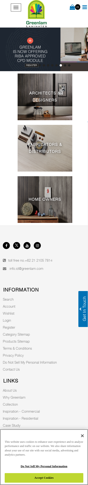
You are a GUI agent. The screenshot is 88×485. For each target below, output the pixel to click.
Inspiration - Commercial (21, 411)
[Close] (82, 436)
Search (8, 299)
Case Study (11, 425)
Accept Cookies (44, 477)
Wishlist (8, 313)
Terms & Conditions (17, 348)
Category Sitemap (16, 334)
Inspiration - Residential (20, 418)
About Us (10, 390)
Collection (10, 404)
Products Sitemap (16, 341)
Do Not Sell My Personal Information (30, 362)
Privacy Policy (13, 355)
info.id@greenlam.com (26, 268)
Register (31, 65)
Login (7, 320)
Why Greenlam (14, 397)
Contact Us (11, 369)
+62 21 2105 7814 (38, 260)
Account (9, 306)
